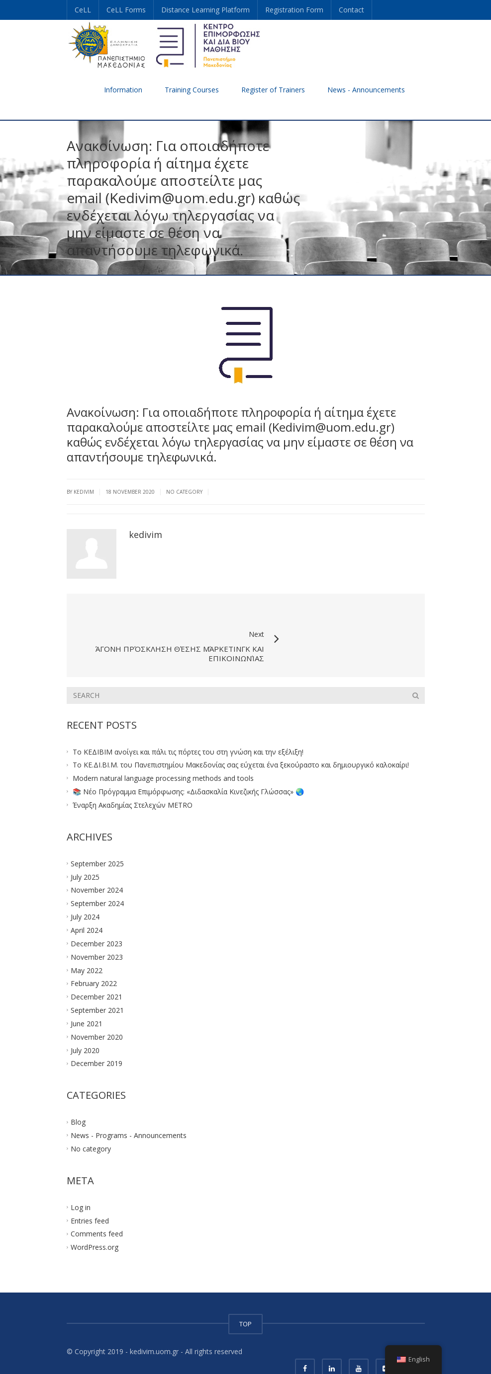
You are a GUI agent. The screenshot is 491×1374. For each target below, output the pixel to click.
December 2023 (96, 922)
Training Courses (192, 89)
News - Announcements (366, 89)
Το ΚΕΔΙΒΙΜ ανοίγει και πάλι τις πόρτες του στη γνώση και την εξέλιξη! (188, 730)
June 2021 (86, 1002)
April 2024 (86, 909)
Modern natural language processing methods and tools (163, 757)
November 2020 (97, 1015)
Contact (351, 9)
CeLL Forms (126, 9)
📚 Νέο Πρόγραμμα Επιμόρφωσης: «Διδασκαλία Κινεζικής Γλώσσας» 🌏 (188, 770)
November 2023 (97, 935)
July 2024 (85, 895)
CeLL (83, 9)
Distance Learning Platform (205, 9)
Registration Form (294, 9)
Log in (81, 1186)
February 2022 (94, 962)
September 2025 (97, 842)
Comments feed (97, 1212)
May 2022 (86, 948)
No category (184, 491)
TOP (245, 1302)
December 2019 (96, 1042)
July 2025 (85, 855)
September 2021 (97, 988)
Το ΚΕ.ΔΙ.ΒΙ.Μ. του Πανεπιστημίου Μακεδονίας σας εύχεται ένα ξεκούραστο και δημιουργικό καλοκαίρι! (241, 743)
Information (123, 89)
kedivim (145, 534)
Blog (78, 1100)
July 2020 (85, 1028)
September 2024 (97, 882)
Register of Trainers (273, 89)
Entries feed (90, 1199)
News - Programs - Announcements (129, 1114)
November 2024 (97, 868)
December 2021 (96, 975)
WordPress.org (94, 1225)
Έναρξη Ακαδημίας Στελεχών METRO (133, 783)
